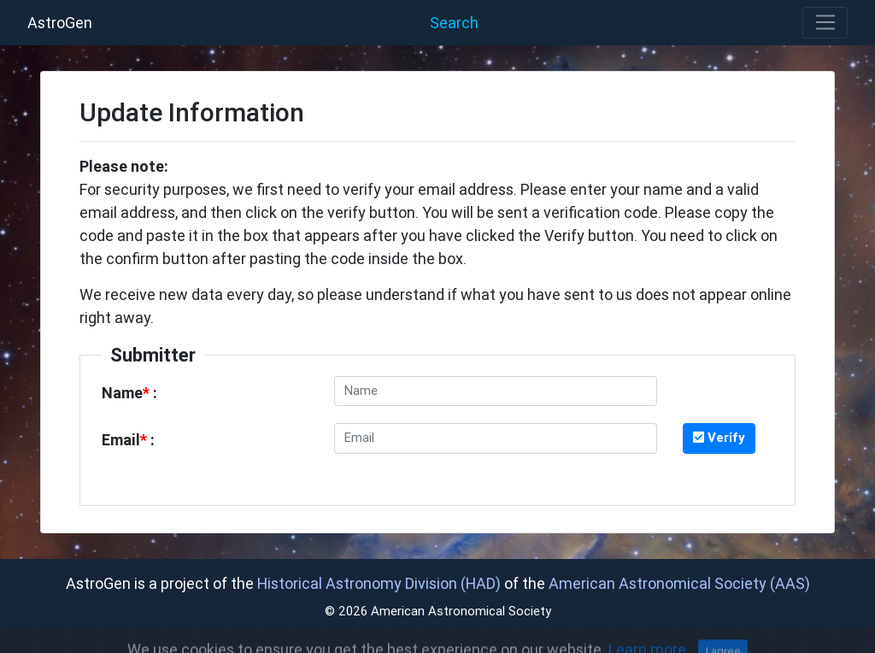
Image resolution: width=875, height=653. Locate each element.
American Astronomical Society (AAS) (679, 583)
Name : (129, 393)
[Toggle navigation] (825, 23)
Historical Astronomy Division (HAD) (379, 583)
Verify (719, 437)
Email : (128, 440)
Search (454, 22)
